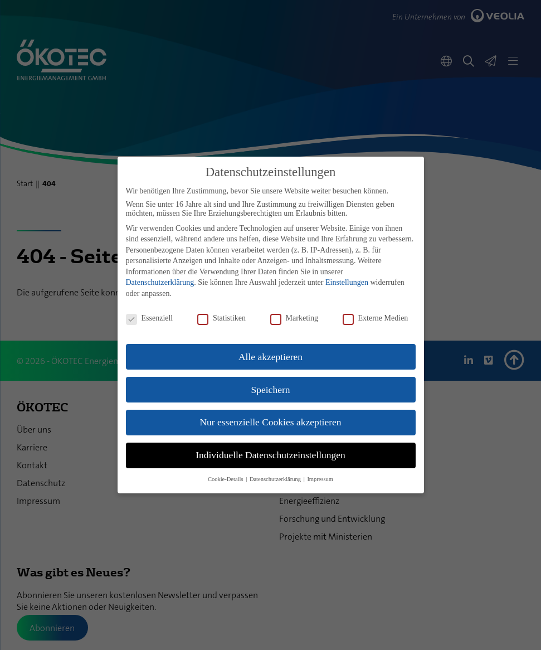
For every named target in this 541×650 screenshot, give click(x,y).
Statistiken (221, 318)
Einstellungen (346, 282)
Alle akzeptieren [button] (270, 356)
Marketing (294, 318)
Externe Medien (375, 318)
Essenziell (149, 318)
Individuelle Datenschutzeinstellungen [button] (270, 454)
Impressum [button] (320, 479)
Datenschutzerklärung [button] (276, 479)
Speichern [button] (270, 389)
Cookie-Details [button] (226, 479)
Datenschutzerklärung (160, 282)
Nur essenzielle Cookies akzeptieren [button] (270, 422)
